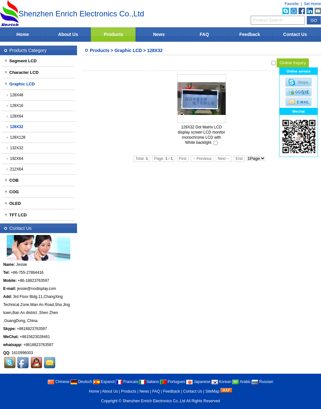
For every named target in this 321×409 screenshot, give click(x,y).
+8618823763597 (32, 328)
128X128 (15, 137)
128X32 (154, 50)
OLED (12, 203)
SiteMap (212, 391)
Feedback (249, 34)
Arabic (241, 381)
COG (11, 191)
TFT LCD (15, 215)
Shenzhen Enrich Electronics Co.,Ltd (154, 401)
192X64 (14, 158)
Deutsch (81, 381)
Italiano (149, 381)
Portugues (172, 381)
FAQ (204, 34)
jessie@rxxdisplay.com (36, 288)
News (159, 34)
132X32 (14, 148)
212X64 (14, 169)
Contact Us (295, 34)
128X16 (14, 105)
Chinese (58, 381)
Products (113, 34)
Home (22, 34)
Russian (262, 381)
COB (11, 180)
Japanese (198, 381)
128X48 (14, 95)
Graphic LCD (128, 50)
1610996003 (22, 353)
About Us (68, 34)
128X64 (14, 116)
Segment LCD (20, 60)
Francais (127, 381)
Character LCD (21, 72)
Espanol (104, 381)
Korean (221, 381)
